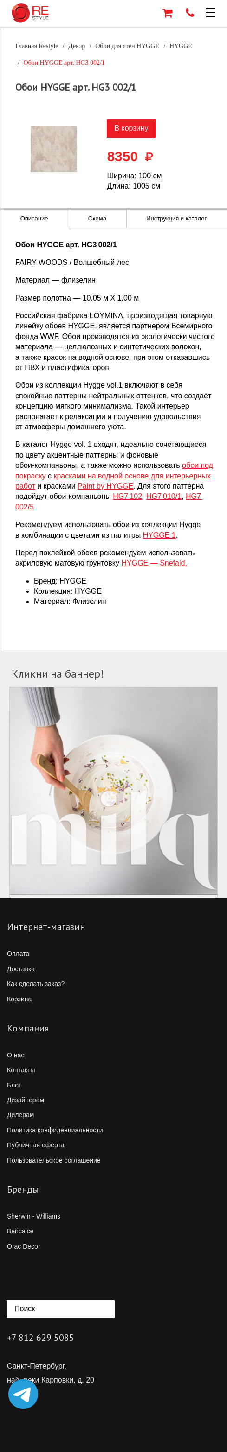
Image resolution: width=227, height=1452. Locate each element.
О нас (15, 1055)
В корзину (131, 128)
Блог (14, 1085)
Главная (36, 46)
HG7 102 (127, 496)
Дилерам (20, 1115)
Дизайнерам (25, 1100)
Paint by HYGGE (105, 486)
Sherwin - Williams (33, 1216)
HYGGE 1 (159, 535)
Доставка (21, 969)
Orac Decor (23, 1246)
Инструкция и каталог (176, 218)
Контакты (21, 1070)
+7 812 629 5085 (40, 1338)
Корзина (19, 999)
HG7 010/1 (164, 496)
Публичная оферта (36, 1145)
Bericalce (20, 1231)
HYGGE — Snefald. (154, 563)
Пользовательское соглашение (54, 1160)
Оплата (18, 953)
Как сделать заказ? (36, 983)
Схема (97, 218)
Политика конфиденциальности (55, 1130)
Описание (34, 218)
